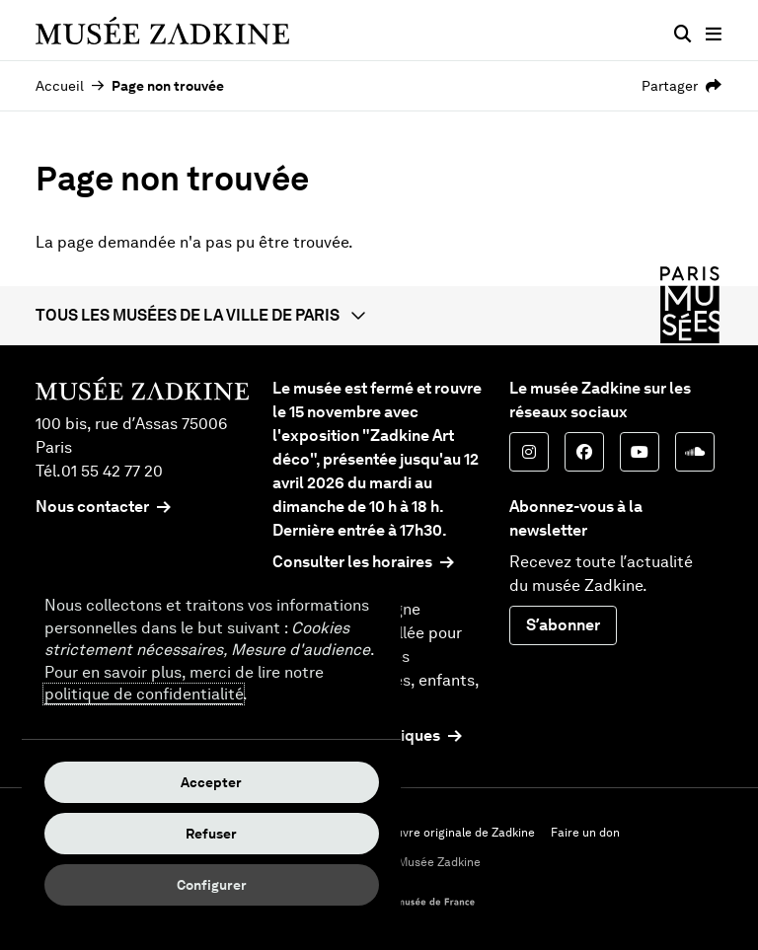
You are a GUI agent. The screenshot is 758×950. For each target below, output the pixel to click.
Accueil (60, 86)
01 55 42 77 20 (112, 471)
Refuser (211, 833)
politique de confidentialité (143, 694)
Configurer (212, 885)
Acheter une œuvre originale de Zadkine (424, 833)
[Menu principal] (713, 34)
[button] (379, 315)
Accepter (211, 782)
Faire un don (585, 833)
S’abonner (563, 625)
